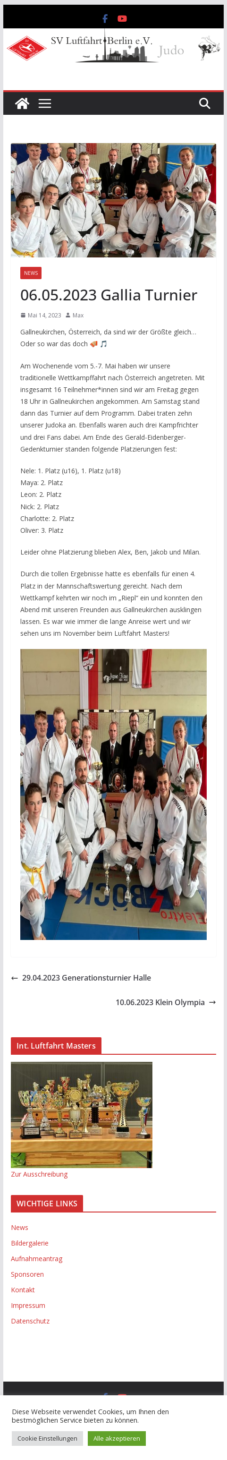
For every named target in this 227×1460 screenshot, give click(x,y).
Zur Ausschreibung (39, 1174)
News (31, 273)
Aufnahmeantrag (36, 1258)
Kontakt (23, 1289)
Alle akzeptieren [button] (116, 1438)
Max (78, 315)
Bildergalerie (30, 1242)
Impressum (28, 1305)
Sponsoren (27, 1274)
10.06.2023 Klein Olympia (166, 1002)
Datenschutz (30, 1320)
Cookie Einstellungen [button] (47, 1438)
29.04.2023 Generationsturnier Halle (81, 978)
